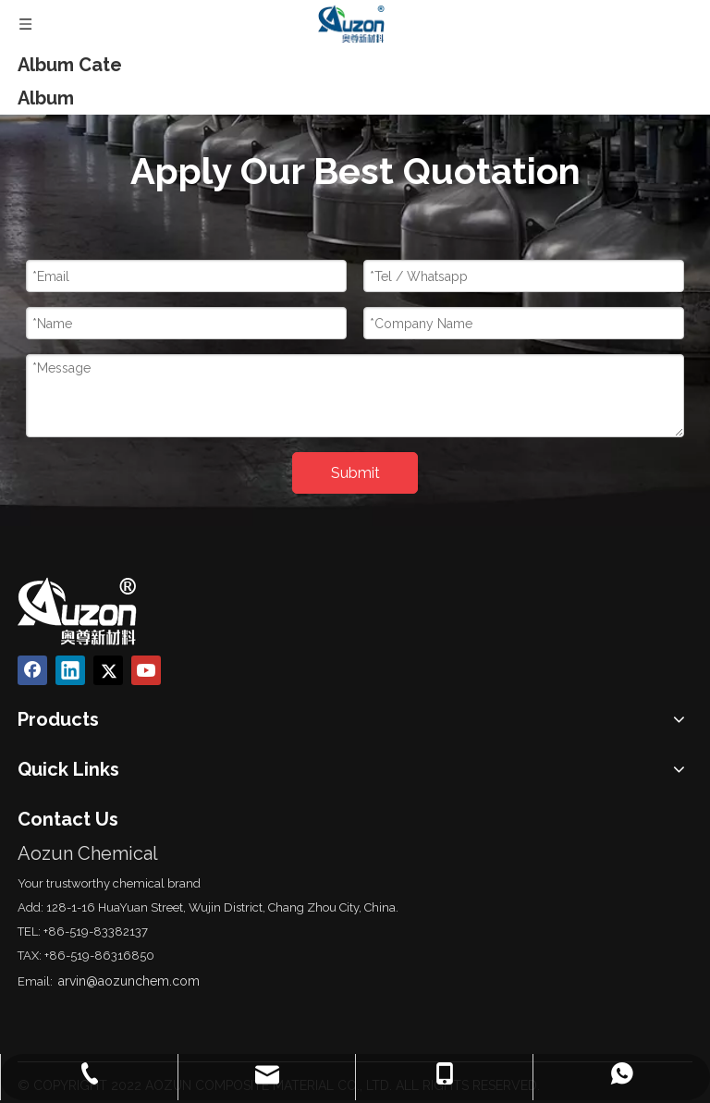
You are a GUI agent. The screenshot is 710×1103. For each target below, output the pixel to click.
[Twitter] (108, 670)
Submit (355, 473)
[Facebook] (32, 670)
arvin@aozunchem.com (129, 981)
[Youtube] (146, 670)
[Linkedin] (70, 670)
